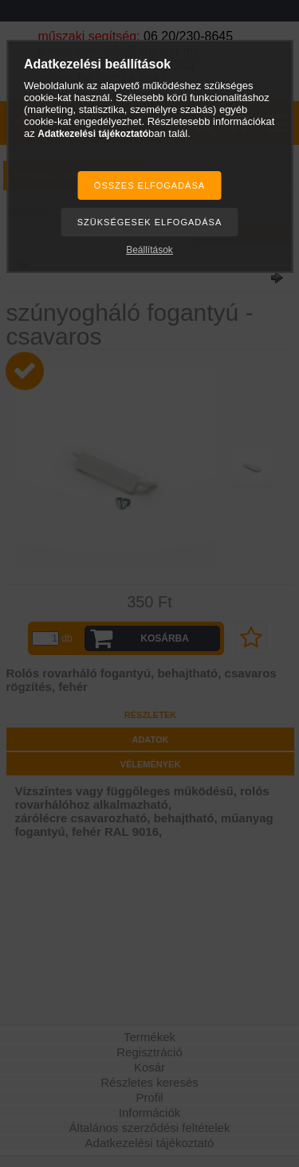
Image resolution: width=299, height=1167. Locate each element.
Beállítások (149, 250)
